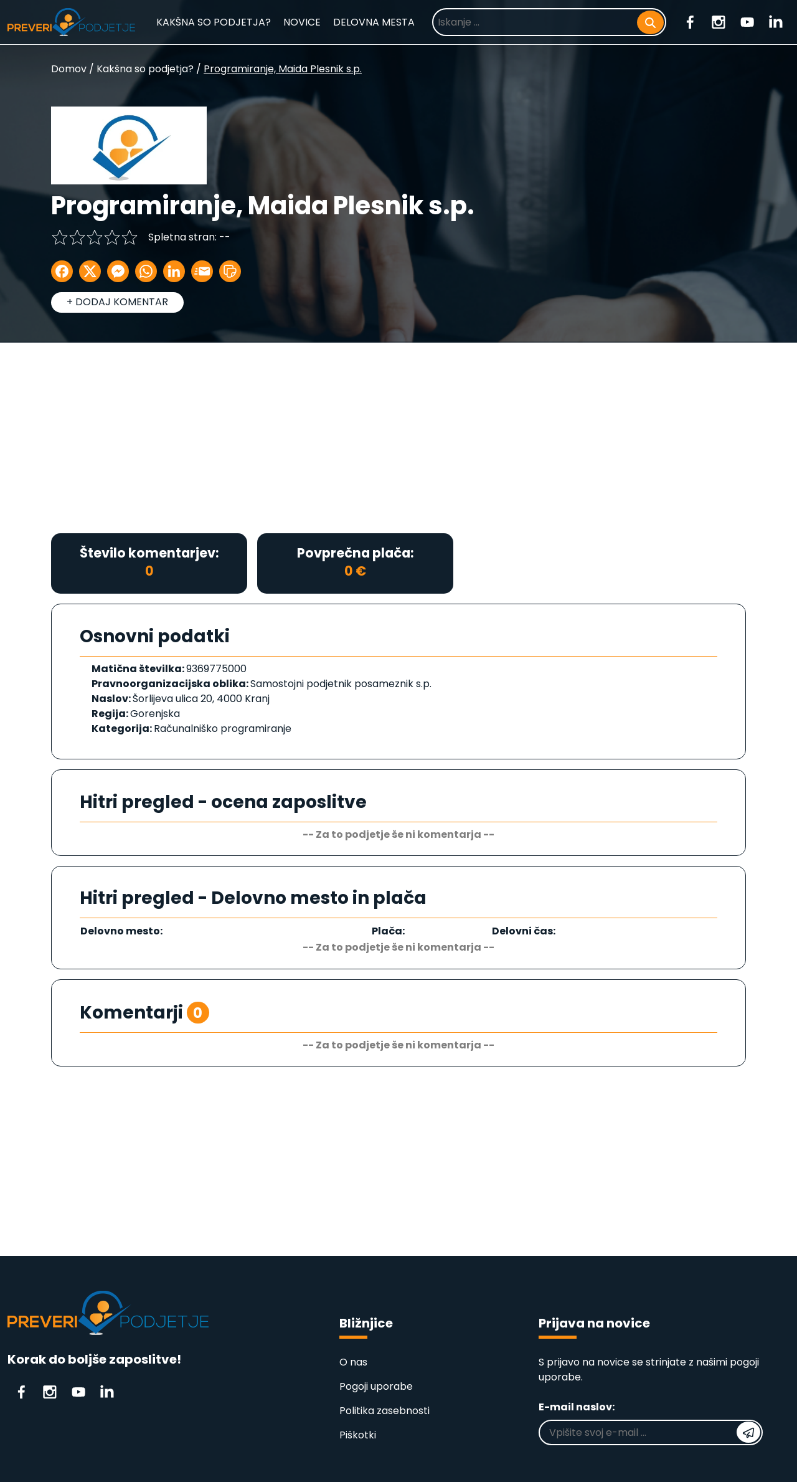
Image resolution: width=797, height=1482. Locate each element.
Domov (69, 69)
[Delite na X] (90, 271)
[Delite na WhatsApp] (146, 271)
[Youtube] (747, 21)
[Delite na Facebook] (62, 271)
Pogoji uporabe (376, 1386)
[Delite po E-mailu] (202, 271)
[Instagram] (718, 21)
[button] (230, 271)
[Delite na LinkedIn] (174, 271)
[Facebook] (690, 21)
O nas (353, 1362)
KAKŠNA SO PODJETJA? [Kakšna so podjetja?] (213, 22)
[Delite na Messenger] (118, 271)
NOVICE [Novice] (302, 22)
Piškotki (357, 1435)
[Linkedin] (776, 21)
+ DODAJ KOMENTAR (117, 302)
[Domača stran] (71, 22)
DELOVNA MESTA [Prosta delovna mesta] (374, 22)
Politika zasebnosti (384, 1411)
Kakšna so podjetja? (145, 69)
